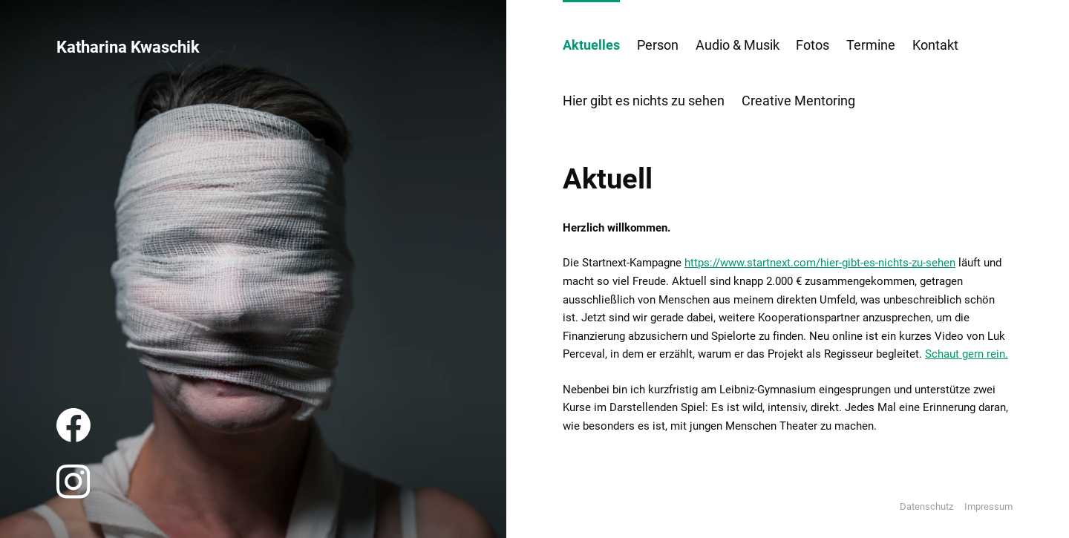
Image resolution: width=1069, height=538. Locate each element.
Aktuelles (591, 45)
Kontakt (935, 45)
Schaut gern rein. (966, 354)
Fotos (812, 45)
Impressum (988, 506)
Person (658, 45)
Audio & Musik (737, 45)
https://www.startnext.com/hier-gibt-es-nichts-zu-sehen (819, 262)
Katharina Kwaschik (128, 47)
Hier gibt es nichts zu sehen (644, 100)
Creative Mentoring (798, 100)
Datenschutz (926, 506)
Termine (870, 45)
